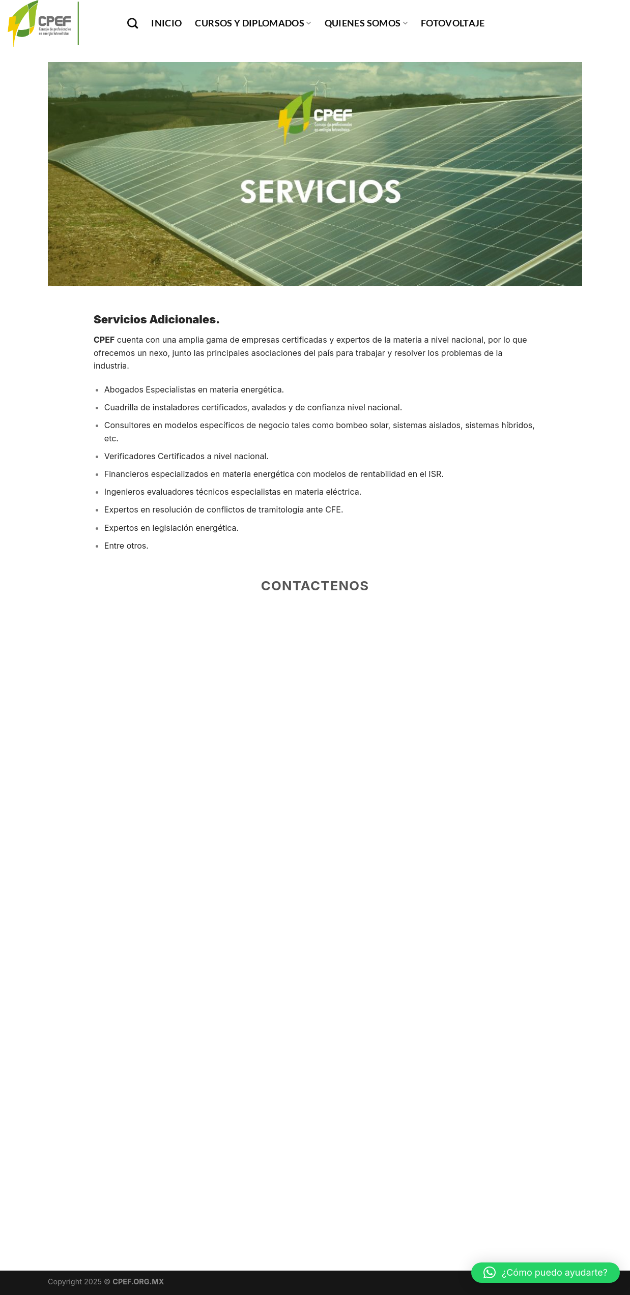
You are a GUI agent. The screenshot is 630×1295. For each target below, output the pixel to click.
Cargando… (315, 905)
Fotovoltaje (453, 23)
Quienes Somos (366, 23)
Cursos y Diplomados (253, 23)
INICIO (166, 23)
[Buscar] (132, 23)
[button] (545, 1272)
